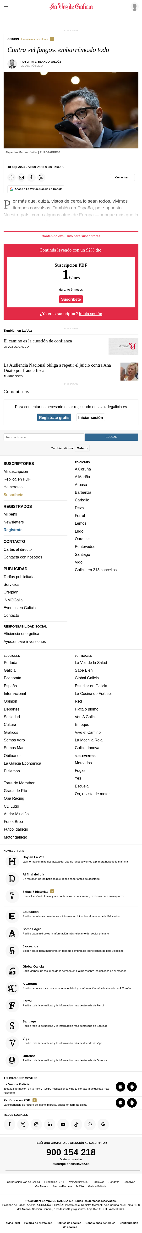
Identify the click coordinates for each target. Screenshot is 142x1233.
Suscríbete (71, 299)
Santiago (82, 554)
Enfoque (82, 724)
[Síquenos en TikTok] (76, 1124)
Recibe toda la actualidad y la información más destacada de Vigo (53, 1043)
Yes (78, 778)
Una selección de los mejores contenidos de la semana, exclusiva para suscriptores (64, 896)
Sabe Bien (84, 670)
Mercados (83, 763)
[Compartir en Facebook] (31, 177)
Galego (82, 448)
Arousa (81, 484)
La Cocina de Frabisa (93, 693)
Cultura (10, 724)
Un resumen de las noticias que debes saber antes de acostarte (52, 879)
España (10, 686)
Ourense (82, 539)
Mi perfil (10, 514)
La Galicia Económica (22, 763)
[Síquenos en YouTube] (63, 1124)
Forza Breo (13, 821)
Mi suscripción (16, 471)
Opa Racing (14, 798)
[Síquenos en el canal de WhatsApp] (90, 1124)
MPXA (80, 1186)
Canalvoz (129, 1181)
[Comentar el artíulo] (122, 177)
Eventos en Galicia (20, 607)
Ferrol (80, 515)
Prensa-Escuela (62, 1186)
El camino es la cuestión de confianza (38, 340)
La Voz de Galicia (16, 346)
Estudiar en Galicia (91, 686)
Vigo (78, 562)
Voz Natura (41, 1186)
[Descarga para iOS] (120, 1087)
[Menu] (6, 7)
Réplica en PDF (17, 479)
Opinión (10, 701)
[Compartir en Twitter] (41, 177)
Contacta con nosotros (23, 557)
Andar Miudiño (16, 814)
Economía (12, 678)
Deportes (12, 709)
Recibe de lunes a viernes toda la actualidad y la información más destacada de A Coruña (68, 988)
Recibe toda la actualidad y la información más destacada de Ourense (56, 1060)
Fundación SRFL (54, 1181)
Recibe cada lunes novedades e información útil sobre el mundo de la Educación (62, 916)
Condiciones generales (100, 1222)
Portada (10, 662)
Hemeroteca (14, 487)
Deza (79, 508)
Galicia (10, 670)
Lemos (80, 523)
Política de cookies (69, 1222)
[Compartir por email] (21, 177)
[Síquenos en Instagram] (36, 1124)
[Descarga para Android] (132, 1087)
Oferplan (11, 592)
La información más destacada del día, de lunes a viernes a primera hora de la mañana (66, 862)
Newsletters (14, 522)
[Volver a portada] (70, 7)
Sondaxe (114, 1181)
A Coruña (83, 469)
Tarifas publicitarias (20, 577)
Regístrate (13, 530)
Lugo (79, 531)
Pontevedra (85, 546)
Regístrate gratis (54, 417)
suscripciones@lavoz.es (71, 1164)
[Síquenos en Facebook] (9, 1124)
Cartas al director (18, 549)
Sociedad (12, 717)
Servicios (11, 584)
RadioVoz (98, 1181)
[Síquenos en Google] (103, 1124)
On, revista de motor (92, 794)
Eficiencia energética (21, 633)
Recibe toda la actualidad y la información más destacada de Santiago (56, 1026)
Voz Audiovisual (78, 1181)
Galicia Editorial (97, 1186)
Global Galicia (87, 678)
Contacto (11, 615)
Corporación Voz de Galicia (23, 1181)
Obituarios (13, 755)
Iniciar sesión (90, 417)
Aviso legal (13, 1222)
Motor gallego (15, 837)
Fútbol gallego (16, 829)
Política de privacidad (38, 1222)
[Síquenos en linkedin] (49, 1124)
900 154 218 (71, 1152)
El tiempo (12, 771)
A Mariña (82, 477)
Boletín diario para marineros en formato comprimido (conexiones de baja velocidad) (65, 951)
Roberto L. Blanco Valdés (41, 61)
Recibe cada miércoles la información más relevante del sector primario (57, 933)
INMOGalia (13, 600)
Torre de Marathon (19, 783)
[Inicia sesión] (133, 6)
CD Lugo (11, 806)
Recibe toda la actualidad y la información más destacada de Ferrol (54, 1006)
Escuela (81, 786)
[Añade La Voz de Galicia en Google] (35, 189)
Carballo (82, 500)
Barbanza (83, 492)
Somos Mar (14, 748)
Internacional (15, 693)
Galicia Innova (87, 748)
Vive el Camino (88, 732)
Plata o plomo (86, 709)
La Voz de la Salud (91, 662)
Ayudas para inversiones (25, 641)
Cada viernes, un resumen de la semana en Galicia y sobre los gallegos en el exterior (65, 971)
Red (78, 701)
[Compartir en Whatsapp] (11, 177)
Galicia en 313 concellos (96, 570)
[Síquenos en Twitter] (23, 1124)
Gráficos (11, 732)
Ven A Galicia (86, 717)
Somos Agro (14, 740)
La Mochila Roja (89, 740)
